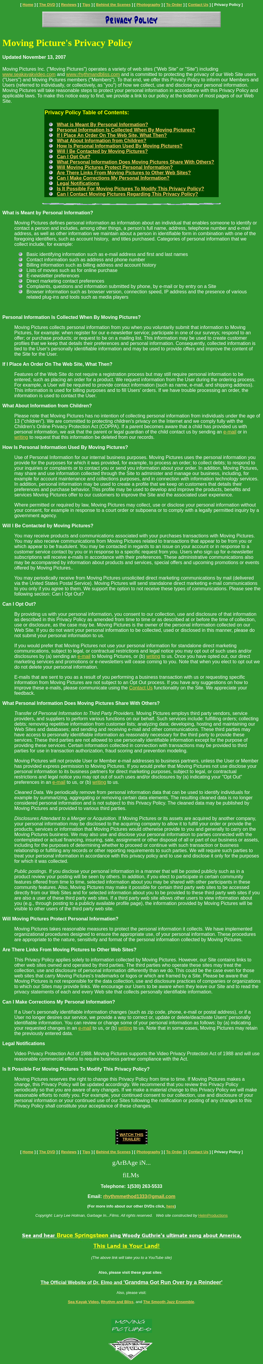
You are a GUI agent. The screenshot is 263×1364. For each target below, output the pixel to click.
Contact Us (198, 4)
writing (21, 437)
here (170, 1206)
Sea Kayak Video (83, 1302)
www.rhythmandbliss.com (93, 74)
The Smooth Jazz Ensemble (168, 1302)
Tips (86, 4)
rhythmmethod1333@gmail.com (139, 1196)
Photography (148, 4)
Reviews (68, 4)
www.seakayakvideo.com (29, 74)
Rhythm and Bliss (117, 1302)
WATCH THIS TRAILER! (131, 1136)
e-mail (230, 431)
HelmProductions (213, 1215)
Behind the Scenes (113, 4)
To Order (174, 4)
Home (28, 4)
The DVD (47, 4)
